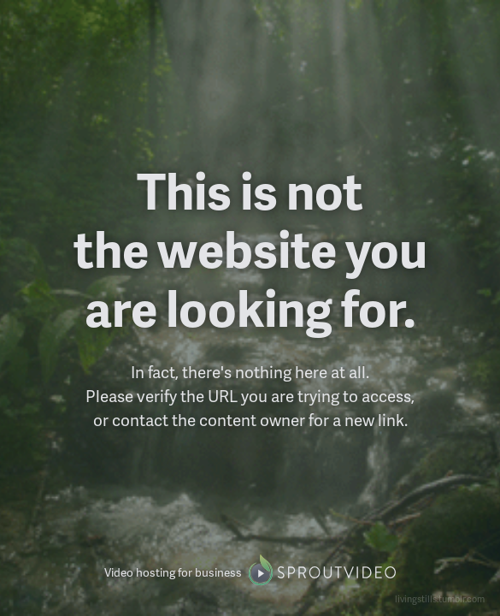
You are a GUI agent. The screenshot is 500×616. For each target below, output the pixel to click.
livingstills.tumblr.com (440, 598)
